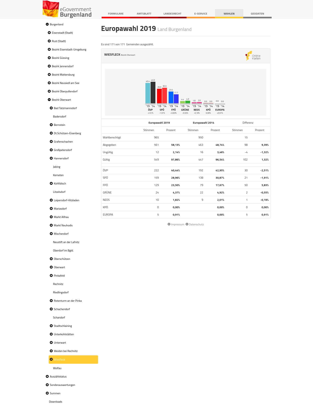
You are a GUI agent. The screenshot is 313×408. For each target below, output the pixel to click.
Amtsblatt (144, 13)
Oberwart (59, 267)
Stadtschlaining (63, 326)
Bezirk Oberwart (61, 100)
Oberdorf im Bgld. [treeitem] (63, 250)
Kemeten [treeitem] (58, 175)
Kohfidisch (60, 183)
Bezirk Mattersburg (63, 74)
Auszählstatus (58, 376)
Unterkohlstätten (64, 334)
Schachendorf (62, 309)
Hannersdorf (61, 158)
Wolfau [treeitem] (57, 368)
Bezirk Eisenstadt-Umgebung (69, 49)
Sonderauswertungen (62, 385)
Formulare (116, 13)
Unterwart (60, 342)
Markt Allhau (61, 217)
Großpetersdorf (63, 150)
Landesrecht (172, 13)
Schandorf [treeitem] (59, 317)
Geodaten (257, 13)
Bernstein (59, 125)
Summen (55, 393)
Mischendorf (61, 234)
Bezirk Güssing (60, 58)
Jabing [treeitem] (56, 167)
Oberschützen (62, 259)
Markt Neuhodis (63, 225)
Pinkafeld (59, 275)
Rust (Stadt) (59, 41)
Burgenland (57, 24)
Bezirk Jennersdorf (63, 66)
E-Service (200, 13)
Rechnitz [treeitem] (58, 284)
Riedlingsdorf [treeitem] (61, 292)
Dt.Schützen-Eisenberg (67, 133)
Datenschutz (195, 224)
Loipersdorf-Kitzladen (66, 200)
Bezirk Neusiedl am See (65, 83)
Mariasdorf (60, 208)
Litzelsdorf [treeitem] (59, 192)
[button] (47, 24)
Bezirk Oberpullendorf (65, 91)
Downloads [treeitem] (55, 401)
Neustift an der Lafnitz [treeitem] (66, 242)
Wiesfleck (59, 359)
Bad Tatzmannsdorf (65, 108)
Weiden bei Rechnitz (66, 351)
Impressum (176, 224)
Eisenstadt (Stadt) (62, 33)
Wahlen (229, 13)
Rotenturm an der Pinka (68, 301)
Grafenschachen (63, 141)
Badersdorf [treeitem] (59, 116)
